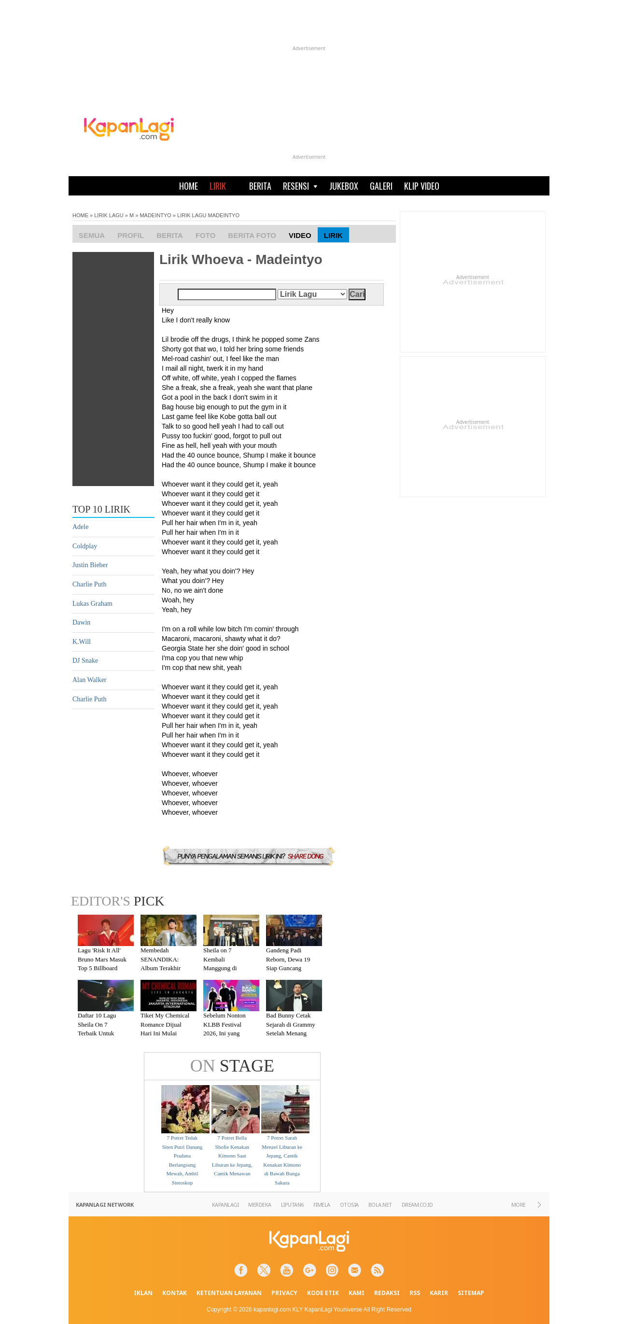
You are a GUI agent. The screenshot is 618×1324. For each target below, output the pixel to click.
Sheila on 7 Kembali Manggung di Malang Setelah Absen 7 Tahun (222, 968)
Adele (80, 526)
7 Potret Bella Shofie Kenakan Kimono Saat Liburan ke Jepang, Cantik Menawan (232, 1155)
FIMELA (321, 1204)
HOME (188, 186)
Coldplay (84, 546)
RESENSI (300, 186)
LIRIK (218, 186)
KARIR (439, 1293)
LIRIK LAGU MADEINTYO (208, 215)
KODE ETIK (323, 1293)
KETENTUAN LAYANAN (229, 1293)
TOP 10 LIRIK (101, 509)
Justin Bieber (90, 565)
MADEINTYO (155, 215)
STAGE (232, 1065)
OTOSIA (349, 1204)
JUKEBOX (343, 186)
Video (300, 235)
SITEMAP (471, 1293)
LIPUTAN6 (292, 1204)
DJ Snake (85, 660)
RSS (414, 1293)
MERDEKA (259, 1204)
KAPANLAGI (225, 1204)
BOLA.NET (380, 1204)
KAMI (357, 1293)
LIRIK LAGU (109, 215)
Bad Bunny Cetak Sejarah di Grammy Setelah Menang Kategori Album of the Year (290, 1033)
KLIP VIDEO (421, 186)
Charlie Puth (89, 584)
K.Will (81, 641)
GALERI (381, 186)
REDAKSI (387, 1293)
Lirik (333, 235)
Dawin (81, 622)
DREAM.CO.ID (417, 1204)
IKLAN (143, 1293)
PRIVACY (284, 1293)
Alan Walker (89, 679)
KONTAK (174, 1293)
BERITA (260, 186)
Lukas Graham (92, 603)
